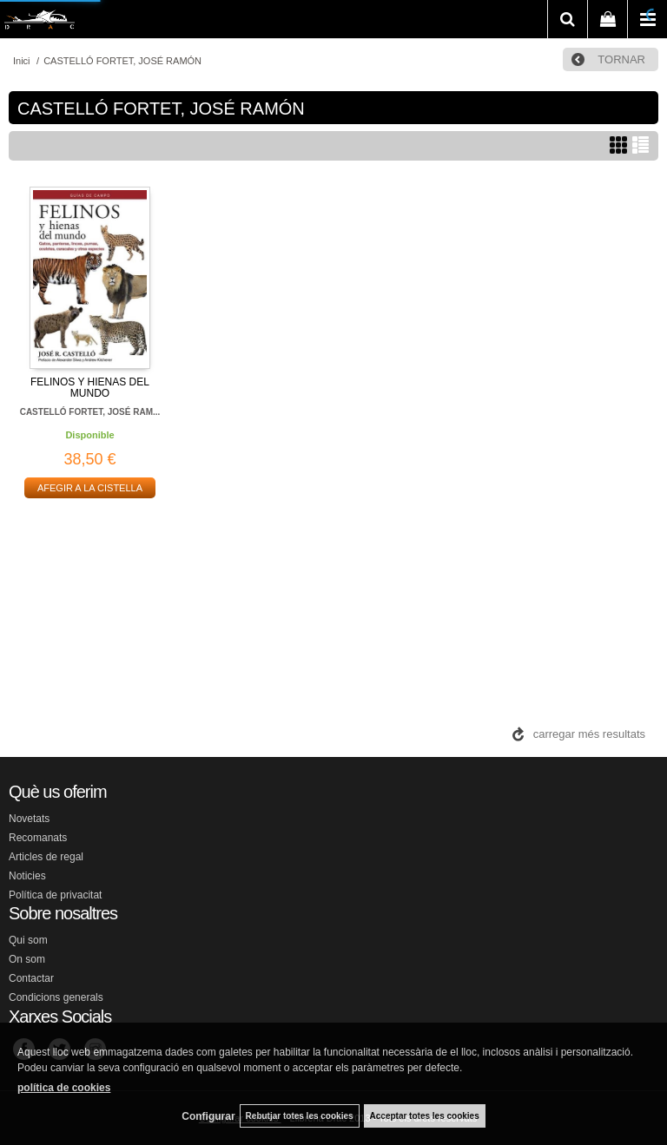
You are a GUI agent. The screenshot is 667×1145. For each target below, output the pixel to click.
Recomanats (38, 838)
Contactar (31, 978)
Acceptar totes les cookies (424, 1116)
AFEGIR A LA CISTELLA (89, 488)
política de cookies (63, 1088)
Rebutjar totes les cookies (299, 1116)
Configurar (208, 1116)
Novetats (29, 819)
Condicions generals (56, 997)
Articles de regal (46, 857)
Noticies (27, 876)
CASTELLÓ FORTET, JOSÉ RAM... (90, 412)
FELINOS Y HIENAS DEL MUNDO (89, 387)
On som (27, 959)
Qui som (28, 940)
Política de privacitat (55, 895)
